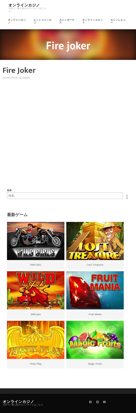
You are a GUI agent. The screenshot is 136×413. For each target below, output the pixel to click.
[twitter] (97, 402)
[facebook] (90, 402)
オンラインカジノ (24, 5)
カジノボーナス (66, 21)
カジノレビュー (118, 21)
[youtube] (104, 402)
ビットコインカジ (42, 21)
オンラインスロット (92, 21)
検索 (9, 190)
